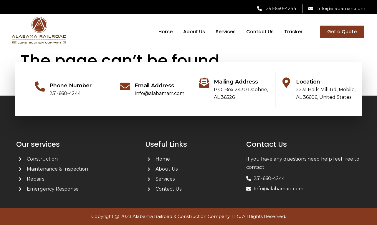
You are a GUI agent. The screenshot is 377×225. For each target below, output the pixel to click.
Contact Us (260, 31)
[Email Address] (125, 86)
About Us (194, 31)
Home (165, 31)
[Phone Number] (40, 86)
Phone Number (70, 85)
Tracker (293, 31)
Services (226, 31)
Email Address (154, 85)
